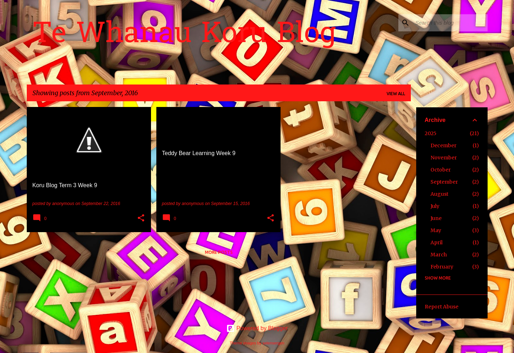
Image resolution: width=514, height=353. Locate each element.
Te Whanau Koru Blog (184, 35)
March (438, 254)
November (443, 157)
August (439, 194)
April (436, 242)
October (440, 170)
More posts (219, 252)
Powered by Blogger (257, 328)
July (434, 206)
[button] (141, 219)
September (444, 182)
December (443, 145)
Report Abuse (441, 306)
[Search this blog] (450, 22)
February (441, 267)
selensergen (273, 343)
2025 (431, 133)
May (435, 230)
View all (396, 93)
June (436, 218)
